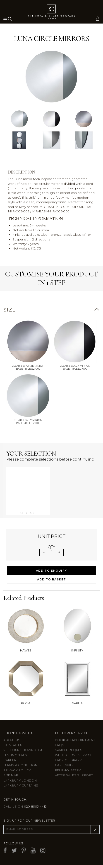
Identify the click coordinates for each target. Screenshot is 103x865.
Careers (11, 760)
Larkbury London (20, 780)
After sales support (74, 775)
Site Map (10, 775)
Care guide (65, 765)
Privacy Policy (17, 770)
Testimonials (15, 755)
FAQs (59, 745)
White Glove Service (73, 755)
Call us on (25, 806)
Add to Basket (51, 579)
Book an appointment (75, 740)
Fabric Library (68, 760)
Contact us (14, 745)
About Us (11, 740)
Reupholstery (68, 770)
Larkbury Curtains (20, 785)
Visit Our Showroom (22, 750)
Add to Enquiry (51, 570)
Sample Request (69, 750)
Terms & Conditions (21, 765)
